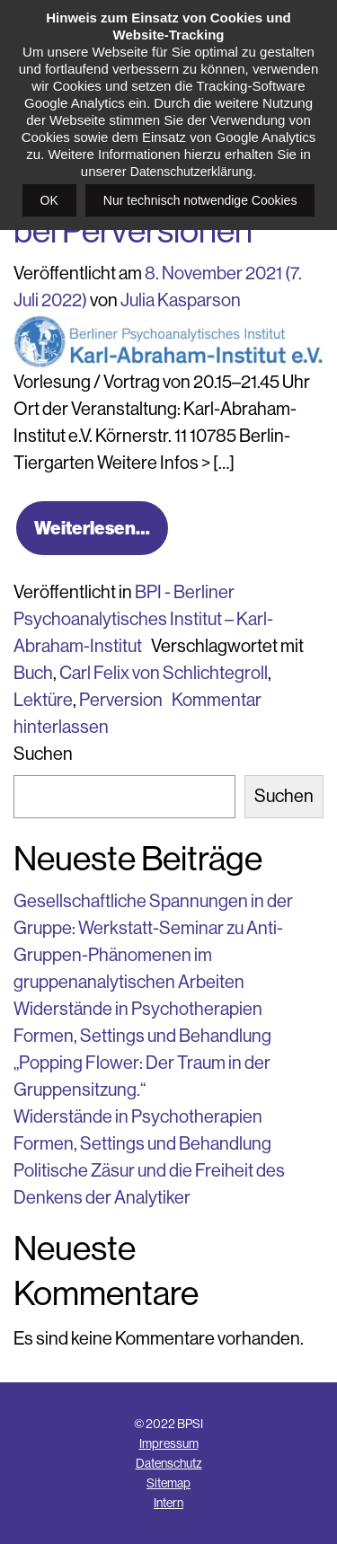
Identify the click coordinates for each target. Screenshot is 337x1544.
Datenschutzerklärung (191, 171)
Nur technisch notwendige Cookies (200, 200)
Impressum (169, 1443)
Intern (168, 1502)
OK (49, 200)
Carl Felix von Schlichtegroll (163, 673)
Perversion (121, 700)
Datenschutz (169, 1463)
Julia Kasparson (180, 300)
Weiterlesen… (92, 528)
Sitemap (168, 1483)
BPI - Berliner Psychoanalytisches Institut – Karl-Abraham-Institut (143, 619)
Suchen (43, 754)
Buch (33, 673)
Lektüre (43, 700)
